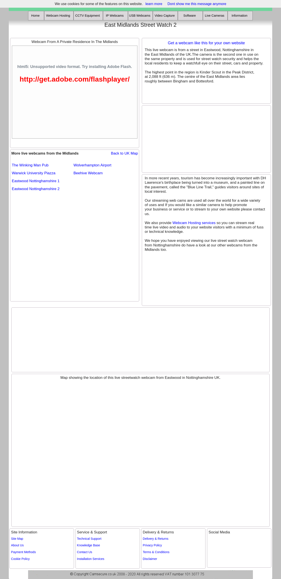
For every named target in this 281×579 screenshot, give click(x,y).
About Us (17, 545)
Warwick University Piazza (34, 173)
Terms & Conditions (156, 552)
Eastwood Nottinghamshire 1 (35, 181)
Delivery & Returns (155, 538)
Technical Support (89, 538)
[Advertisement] (35, 28)
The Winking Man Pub (30, 165)
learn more (154, 4)
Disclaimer (150, 559)
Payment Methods (23, 552)
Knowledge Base (88, 545)
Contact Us (84, 552)
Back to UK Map (124, 153)
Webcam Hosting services (193, 223)
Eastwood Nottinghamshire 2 (35, 189)
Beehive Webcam (88, 173)
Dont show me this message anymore (197, 4)
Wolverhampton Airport (93, 165)
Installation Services (90, 559)
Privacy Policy (152, 545)
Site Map (17, 538)
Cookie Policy (20, 559)
